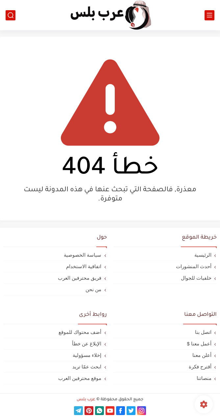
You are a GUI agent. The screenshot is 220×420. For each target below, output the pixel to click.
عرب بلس (86, 399)
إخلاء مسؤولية (87, 355)
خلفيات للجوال (196, 278)
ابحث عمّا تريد (86, 366)
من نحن (93, 289)
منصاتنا (204, 378)
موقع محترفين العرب (79, 378)
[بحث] (10, 15)
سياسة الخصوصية (82, 255)
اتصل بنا (203, 332)
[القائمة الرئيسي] (209, 15)
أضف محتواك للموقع (80, 332)
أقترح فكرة (200, 366)
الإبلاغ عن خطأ (86, 343)
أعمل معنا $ (199, 343)
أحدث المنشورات (193, 266)
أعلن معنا (201, 355)
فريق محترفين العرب (79, 278)
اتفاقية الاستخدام (83, 266)
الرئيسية (202, 255)
